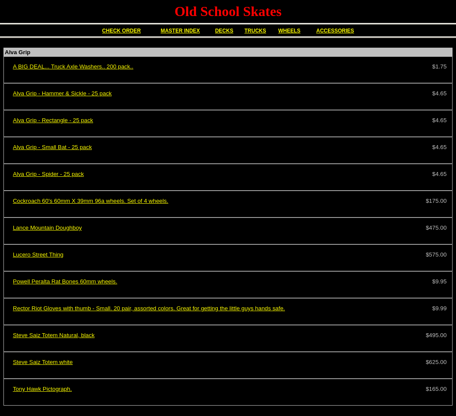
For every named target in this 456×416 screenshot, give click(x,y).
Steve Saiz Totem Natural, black (54, 335)
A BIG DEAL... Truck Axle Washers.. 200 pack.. (73, 66)
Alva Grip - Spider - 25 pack (48, 174)
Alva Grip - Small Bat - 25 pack (52, 147)
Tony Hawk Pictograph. (42, 389)
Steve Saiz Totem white (43, 362)
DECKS (224, 31)
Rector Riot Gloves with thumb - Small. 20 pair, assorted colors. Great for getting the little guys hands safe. (149, 308)
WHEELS (289, 31)
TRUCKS (255, 31)
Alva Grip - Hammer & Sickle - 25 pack (62, 93)
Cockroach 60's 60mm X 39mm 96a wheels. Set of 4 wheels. (90, 201)
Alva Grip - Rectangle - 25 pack (53, 120)
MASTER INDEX (180, 31)
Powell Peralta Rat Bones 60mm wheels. (65, 281)
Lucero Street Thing (38, 254)
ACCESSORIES (335, 31)
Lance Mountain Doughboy (47, 227)
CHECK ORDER (121, 31)
